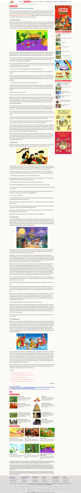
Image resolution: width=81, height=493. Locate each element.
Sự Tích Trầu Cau (21, 396)
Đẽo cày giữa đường (30, 489)
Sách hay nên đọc (65, 480)
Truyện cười (55, 1)
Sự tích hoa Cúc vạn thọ (14, 438)
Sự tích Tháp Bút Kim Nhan (22, 419)
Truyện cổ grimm (23, 478)
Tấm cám (11, 486)
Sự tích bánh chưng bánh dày (49, 486)
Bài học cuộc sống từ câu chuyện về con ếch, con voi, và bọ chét (66, 92)
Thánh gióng (16, 486)
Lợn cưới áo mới (44, 480)
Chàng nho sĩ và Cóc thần (65, 51)
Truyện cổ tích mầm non (47, 489)
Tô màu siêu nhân (23, 489)
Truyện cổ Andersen (24, 480)
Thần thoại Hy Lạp (24, 481)
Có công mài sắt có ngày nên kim (15, 489)
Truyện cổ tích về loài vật (13, 478)
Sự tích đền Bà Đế (44, 419)
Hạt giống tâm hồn (55, 478)
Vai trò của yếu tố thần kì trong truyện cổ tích (19, 377)
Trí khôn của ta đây (43, 438)
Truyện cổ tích (12, 4)
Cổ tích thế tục (17, 4)
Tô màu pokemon (65, 481)
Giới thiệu (47, 484)
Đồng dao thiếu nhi (36, 481)
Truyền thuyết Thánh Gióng (65, 33)
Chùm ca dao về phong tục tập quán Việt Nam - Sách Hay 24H (22, 379)
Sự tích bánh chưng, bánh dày (66, 38)
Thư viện (69, 1)
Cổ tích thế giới (34, 1)
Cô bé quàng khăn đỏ (22, 486)
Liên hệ (50, 484)
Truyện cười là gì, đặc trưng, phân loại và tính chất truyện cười (22, 375)
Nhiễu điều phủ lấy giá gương (56, 489)
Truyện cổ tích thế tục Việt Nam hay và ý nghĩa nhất (20, 381)
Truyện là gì (44, 478)
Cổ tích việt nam (27, 1)
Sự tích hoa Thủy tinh (13, 454)
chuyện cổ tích (19, 461)
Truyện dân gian (41, 1)
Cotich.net (27, 461)
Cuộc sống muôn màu (45, 481)
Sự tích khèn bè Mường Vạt (46, 412)
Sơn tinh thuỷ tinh (67, 486)
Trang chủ (21, 1)
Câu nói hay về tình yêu (55, 481)
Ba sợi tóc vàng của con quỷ (65, 55)
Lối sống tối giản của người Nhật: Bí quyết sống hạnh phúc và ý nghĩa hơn (65, 83)
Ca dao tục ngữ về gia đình (40, 486)
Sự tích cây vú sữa (40, 489)
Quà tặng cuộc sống (63, 1)
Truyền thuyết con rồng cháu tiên (65, 489)
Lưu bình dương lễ (61, 486)
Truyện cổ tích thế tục (13, 481)
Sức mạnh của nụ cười (55, 480)
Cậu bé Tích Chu (27, 438)
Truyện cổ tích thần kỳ (13, 480)
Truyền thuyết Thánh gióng (30, 464)
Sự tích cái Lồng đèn (21, 403)
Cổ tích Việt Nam (12, 477)
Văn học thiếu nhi (65, 478)
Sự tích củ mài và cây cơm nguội (23, 412)
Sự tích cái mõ (43, 396)
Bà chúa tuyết (56, 486)
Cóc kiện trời (33, 486)
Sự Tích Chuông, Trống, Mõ (46, 403)
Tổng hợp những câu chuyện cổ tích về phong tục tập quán (28, 4)
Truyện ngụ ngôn (48, 1)
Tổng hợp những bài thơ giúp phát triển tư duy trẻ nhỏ (21, 372)
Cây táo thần (63, 42)
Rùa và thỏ (35, 489)
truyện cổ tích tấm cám (38, 464)
